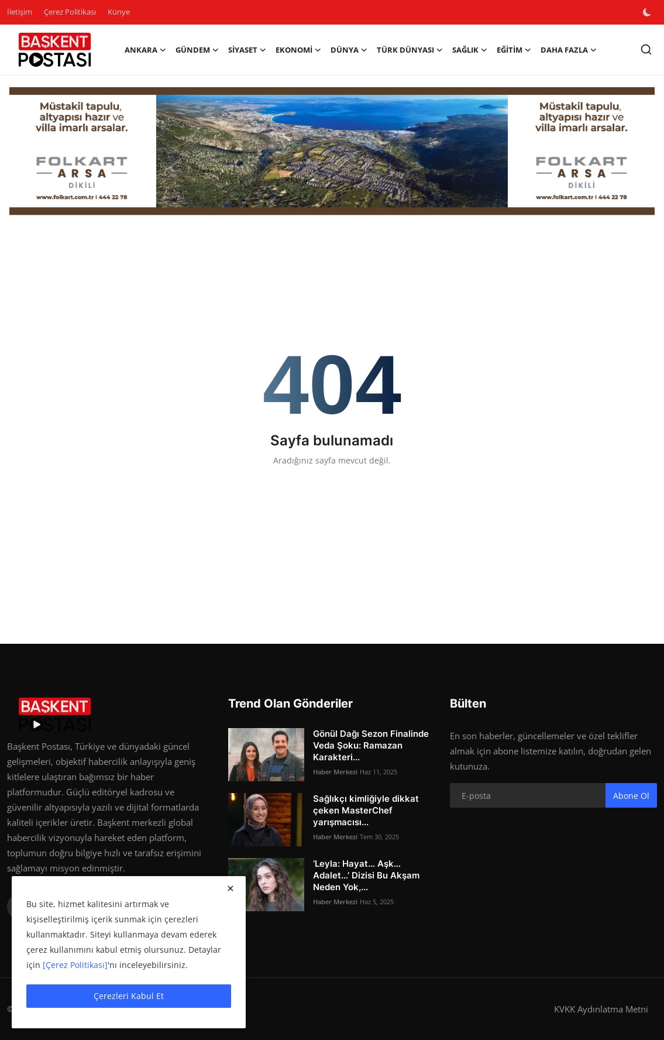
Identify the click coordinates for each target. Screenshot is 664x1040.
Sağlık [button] (469, 49)
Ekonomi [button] (298, 49)
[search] (646, 49)
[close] (230, 888)
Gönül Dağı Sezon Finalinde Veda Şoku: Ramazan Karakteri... (371, 745)
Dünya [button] (349, 49)
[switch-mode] (648, 12)
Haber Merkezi (335, 771)
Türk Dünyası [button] (410, 49)
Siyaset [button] (247, 49)
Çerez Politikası (70, 11)
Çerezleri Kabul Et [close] (129, 995)
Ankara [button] (145, 49)
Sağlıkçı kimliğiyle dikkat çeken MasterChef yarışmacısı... (366, 810)
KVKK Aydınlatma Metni (601, 1009)
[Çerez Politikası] (75, 964)
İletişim (19, 11)
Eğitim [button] (514, 49)
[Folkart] (332, 151)
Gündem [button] (197, 49)
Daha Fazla (569, 49)
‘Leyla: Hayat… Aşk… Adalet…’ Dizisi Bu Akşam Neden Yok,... (366, 875)
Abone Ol (631, 795)
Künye (119, 11)
